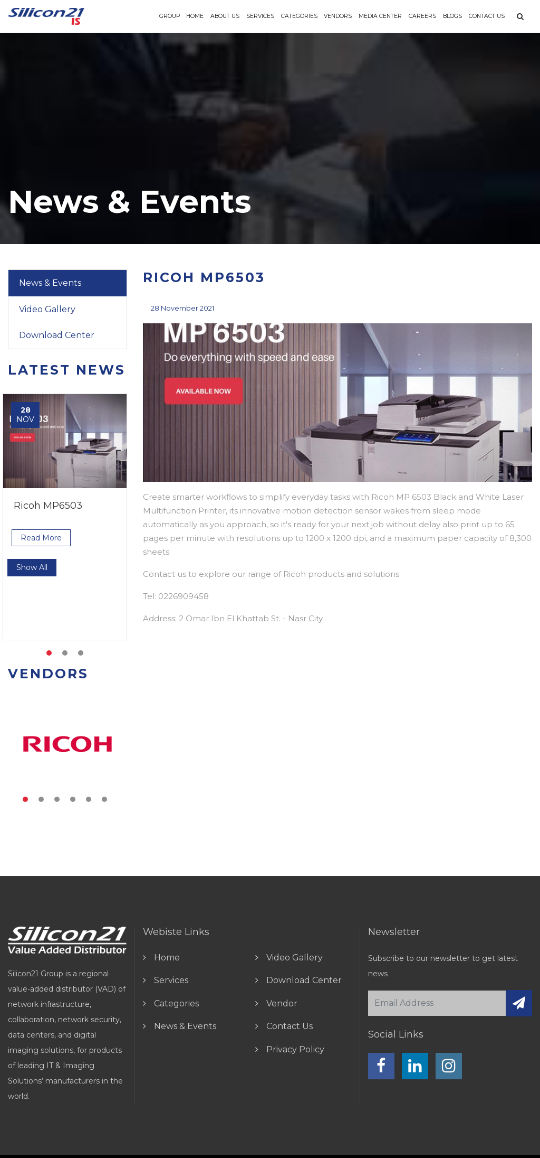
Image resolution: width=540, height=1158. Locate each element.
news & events (185, 1026)
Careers (422, 16)
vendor (281, 1003)
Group (169, 16)
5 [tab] (88, 799)
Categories (299, 16)
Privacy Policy (295, 1049)
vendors (338, 16)
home (167, 957)
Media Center (380, 16)
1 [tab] (49, 653)
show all (31, 567)
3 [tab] (80, 653)
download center (304, 980)
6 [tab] (104, 799)
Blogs (452, 16)
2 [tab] (65, 653)
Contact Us (487, 16)
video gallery (294, 957)
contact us (289, 1026)
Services (260, 16)
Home (195, 16)
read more (41, 538)
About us (224, 16)
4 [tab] (72, 799)
